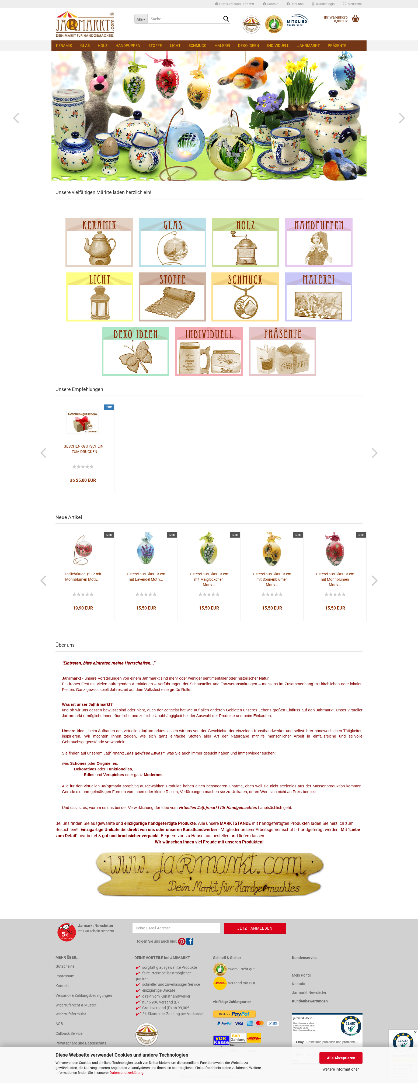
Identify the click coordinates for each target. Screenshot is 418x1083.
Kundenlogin (323, 4)
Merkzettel (353, 4)
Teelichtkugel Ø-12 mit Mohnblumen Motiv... (83, 577)
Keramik (64, 45)
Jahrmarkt (308, 45)
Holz (102, 45)
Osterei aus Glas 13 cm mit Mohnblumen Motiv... (335, 579)
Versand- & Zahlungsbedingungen (83, 995)
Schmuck (197, 45)
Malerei (222, 45)
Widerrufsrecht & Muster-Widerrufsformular (76, 1009)
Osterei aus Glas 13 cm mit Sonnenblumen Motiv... (272, 579)
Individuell (278, 45)
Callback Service (68, 1033)
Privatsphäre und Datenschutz (80, 1043)
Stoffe (155, 45)
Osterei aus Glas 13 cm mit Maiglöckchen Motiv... (209, 579)
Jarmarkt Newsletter (309, 992)
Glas (85, 45)
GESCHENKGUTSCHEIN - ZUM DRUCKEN (83, 449)
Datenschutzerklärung (126, 1073)
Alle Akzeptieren (341, 1058)
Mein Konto (301, 975)
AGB (59, 1024)
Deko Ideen (248, 45)
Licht (175, 45)
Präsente (337, 45)
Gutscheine (64, 966)
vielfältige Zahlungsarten (232, 1002)
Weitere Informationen (341, 1069)
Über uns (295, 4)
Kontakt (270, 4)
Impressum (64, 976)
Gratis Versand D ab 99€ (235, 4)
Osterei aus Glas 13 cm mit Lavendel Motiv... (146, 577)
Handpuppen (128, 45)
